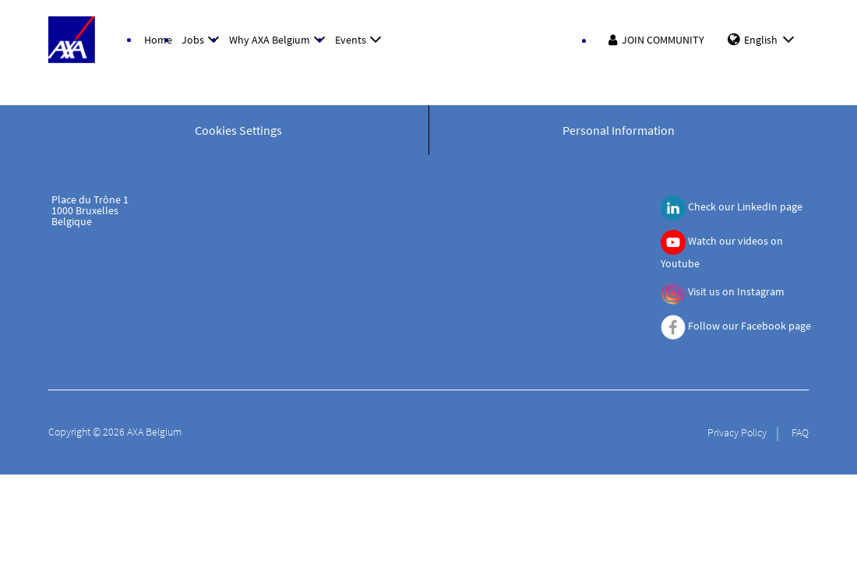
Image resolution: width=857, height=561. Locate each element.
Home (158, 39)
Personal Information (619, 130)
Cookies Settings (238, 130)
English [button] (771, 39)
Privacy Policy (737, 432)
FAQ (800, 432)
